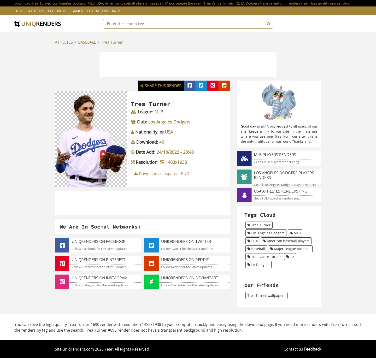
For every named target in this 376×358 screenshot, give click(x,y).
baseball (256, 248)
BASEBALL (87, 42)
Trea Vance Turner (264, 256)
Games (77, 11)
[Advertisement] (188, 64)
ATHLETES (64, 42)
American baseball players (286, 241)
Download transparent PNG (161, 173)
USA (252, 241)
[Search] (268, 23)
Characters (97, 11)
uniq (37, 24)
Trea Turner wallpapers (266, 295)
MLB (295, 233)
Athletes (36, 11)
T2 (290, 256)
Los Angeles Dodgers (266, 233)
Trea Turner (112, 42)
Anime (117, 11)
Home (19, 11)
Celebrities (58, 11)
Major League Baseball (290, 248)
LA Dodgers (258, 264)
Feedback (312, 349)
